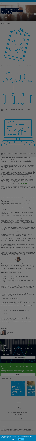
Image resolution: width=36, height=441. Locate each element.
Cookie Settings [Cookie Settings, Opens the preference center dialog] (14, 439)
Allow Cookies (21, 439)
